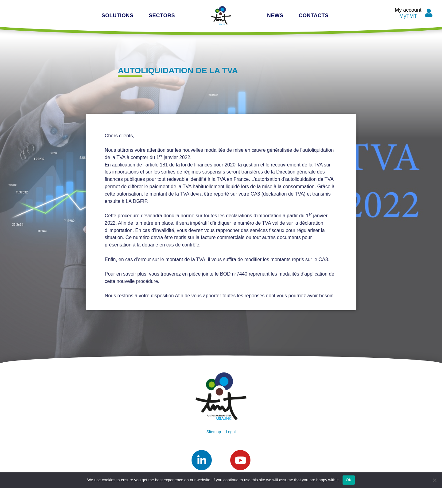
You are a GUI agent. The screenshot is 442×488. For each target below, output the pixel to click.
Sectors (162, 15)
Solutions (118, 15)
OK (348, 480)
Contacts (313, 15)
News (275, 15)
